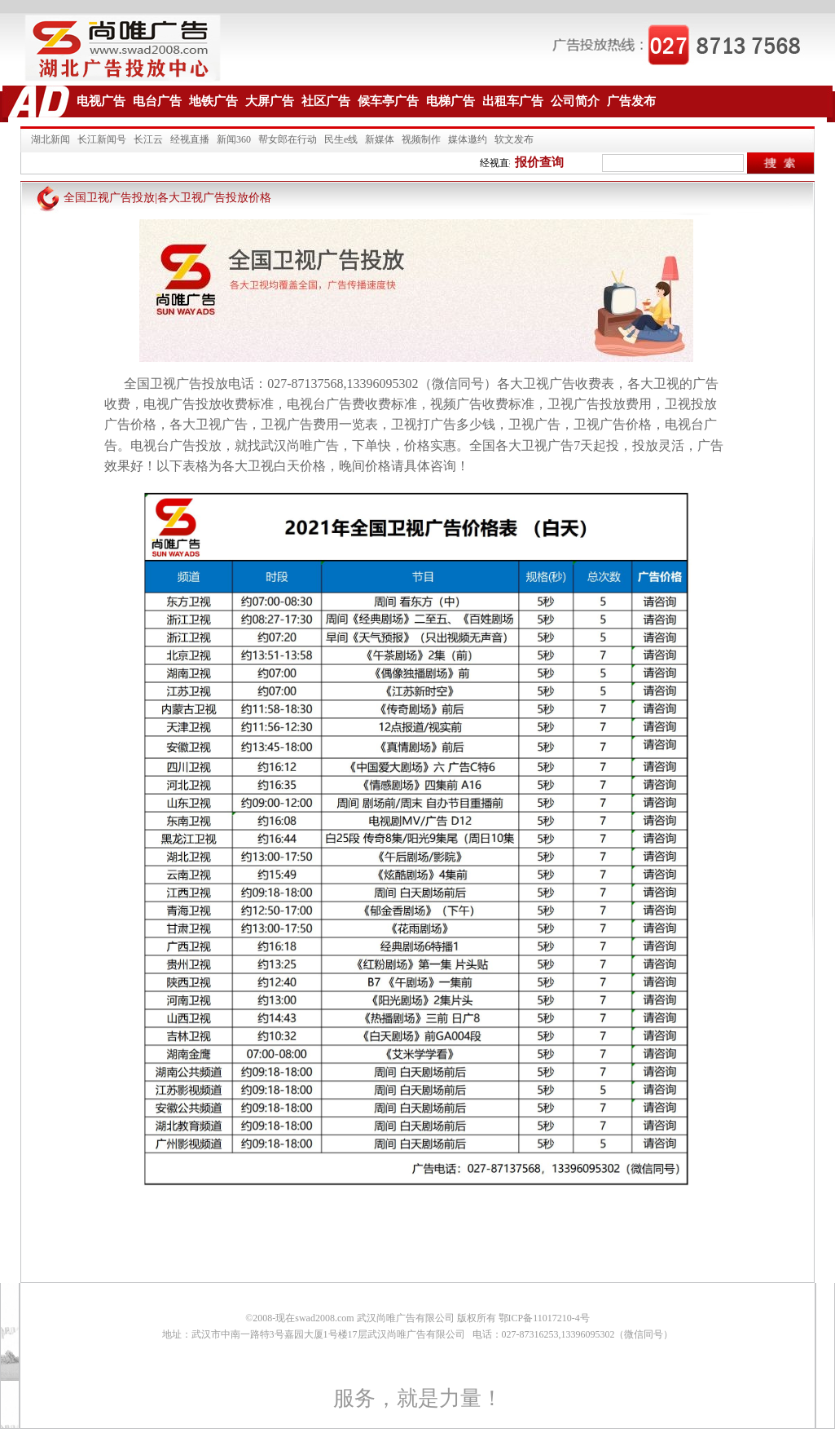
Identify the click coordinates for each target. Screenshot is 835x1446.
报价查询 (539, 162)
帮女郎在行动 (287, 139)
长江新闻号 (101, 139)
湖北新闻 (50, 139)
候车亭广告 (388, 101)
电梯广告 (450, 101)
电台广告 (157, 101)
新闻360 (234, 139)
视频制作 (421, 139)
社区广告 (325, 101)
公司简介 (575, 101)
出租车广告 (512, 101)
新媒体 (379, 139)
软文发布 (514, 139)
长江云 (148, 139)
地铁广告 (213, 101)
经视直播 (189, 139)
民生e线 (341, 139)
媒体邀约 (467, 139)
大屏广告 (269, 101)
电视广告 (101, 101)
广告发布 (631, 101)
